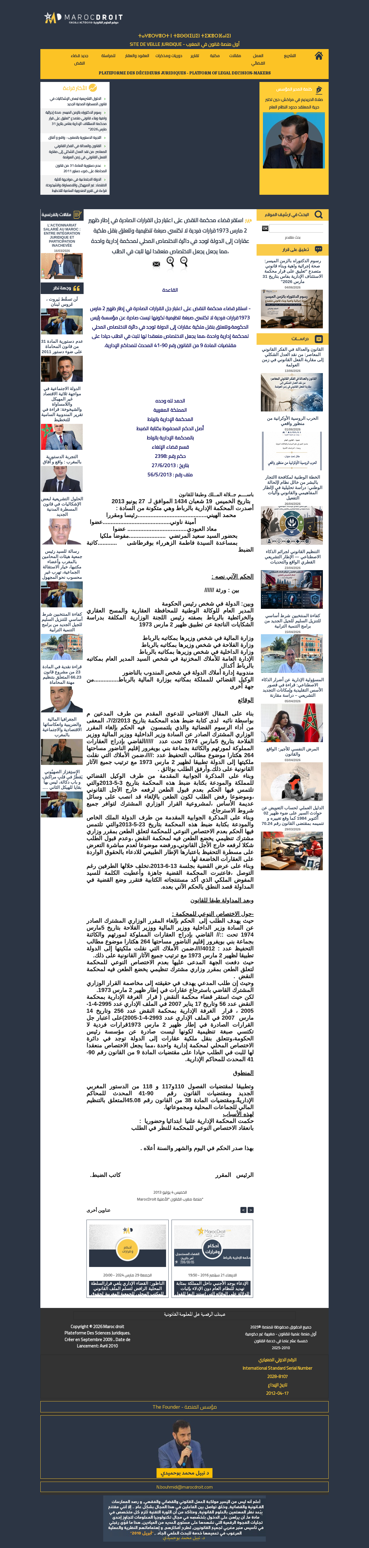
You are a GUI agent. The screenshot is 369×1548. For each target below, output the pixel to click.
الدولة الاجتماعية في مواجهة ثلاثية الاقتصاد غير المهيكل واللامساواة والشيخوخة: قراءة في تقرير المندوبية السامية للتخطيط (76, 185)
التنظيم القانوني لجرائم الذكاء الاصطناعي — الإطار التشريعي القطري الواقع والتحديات (293, 556)
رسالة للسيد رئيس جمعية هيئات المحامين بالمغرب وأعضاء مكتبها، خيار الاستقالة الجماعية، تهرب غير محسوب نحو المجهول (62, 564)
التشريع (290, 55)
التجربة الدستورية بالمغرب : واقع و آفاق (74, 137)
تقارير (195, 55)
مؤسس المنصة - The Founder (185, 1407)
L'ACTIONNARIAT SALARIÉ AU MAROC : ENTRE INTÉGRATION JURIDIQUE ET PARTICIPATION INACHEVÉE (62, 235)
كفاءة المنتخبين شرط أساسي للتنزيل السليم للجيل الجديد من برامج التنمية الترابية (62, 622)
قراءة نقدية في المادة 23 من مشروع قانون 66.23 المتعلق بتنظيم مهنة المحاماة (62, 674)
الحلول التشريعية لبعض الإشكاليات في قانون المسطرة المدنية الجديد (78, 101)
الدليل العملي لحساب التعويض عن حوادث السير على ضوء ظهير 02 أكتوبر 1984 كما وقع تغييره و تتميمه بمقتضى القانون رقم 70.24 (292, 815)
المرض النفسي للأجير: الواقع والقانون (292, 751)
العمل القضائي (258, 59)
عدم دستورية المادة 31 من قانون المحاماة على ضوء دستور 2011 (81, 168)
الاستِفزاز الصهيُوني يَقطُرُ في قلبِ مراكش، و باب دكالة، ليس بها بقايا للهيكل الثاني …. (62, 779)
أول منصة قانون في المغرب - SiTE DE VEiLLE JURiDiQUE (185, 44)
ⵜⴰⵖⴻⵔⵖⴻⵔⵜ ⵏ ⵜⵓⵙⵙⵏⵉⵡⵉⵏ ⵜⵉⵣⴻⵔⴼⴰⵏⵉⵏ (184, 35)
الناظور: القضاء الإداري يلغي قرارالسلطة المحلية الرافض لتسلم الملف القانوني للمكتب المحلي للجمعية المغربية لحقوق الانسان (127, 1288)
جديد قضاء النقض (79, 59)
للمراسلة (108, 55)
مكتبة (215, 55)
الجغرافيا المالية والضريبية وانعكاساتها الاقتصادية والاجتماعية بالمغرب (62, 727)
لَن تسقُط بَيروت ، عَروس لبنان (62, 302)
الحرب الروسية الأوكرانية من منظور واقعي (293, 421)
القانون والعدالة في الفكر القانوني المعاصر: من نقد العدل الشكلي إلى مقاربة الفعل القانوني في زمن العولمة (78, 151)
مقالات (235, 55)
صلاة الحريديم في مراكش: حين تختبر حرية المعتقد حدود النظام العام (294, 103)
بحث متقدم (292, 237)
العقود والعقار (137, 55)
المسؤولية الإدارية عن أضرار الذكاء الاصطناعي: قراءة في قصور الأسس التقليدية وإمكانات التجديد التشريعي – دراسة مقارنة (292, 687)
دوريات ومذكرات (168, 55)
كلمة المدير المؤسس (294, 89)
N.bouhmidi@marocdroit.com (184, 1487)
